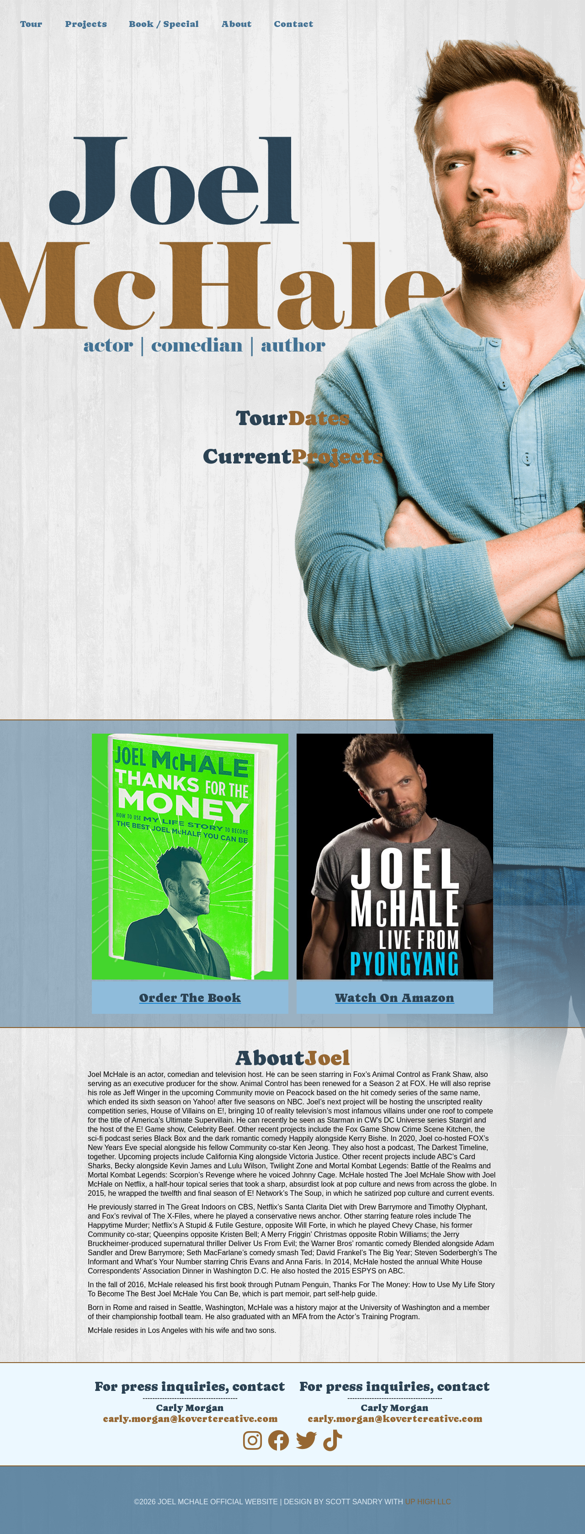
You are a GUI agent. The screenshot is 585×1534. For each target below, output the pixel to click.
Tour (31, 24)
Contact (294, 24)
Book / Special (164, 24)
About (236, 24)
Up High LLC (428, 1502)
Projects (86, 24)
